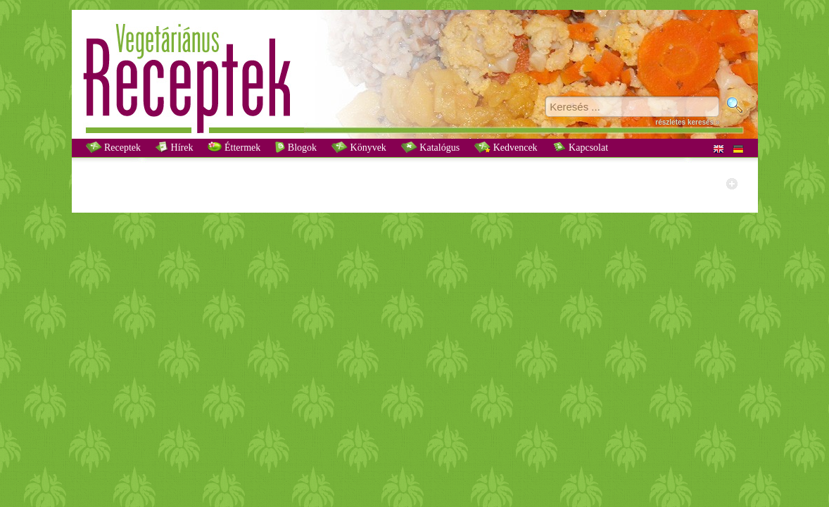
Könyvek (358, 147)
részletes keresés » (687, 122)
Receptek (113, 147)
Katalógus (430, 147)
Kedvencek (505, 147)
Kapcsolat (580, 147)
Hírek (174, 147)
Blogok (296, 147)
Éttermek (234, 147)
